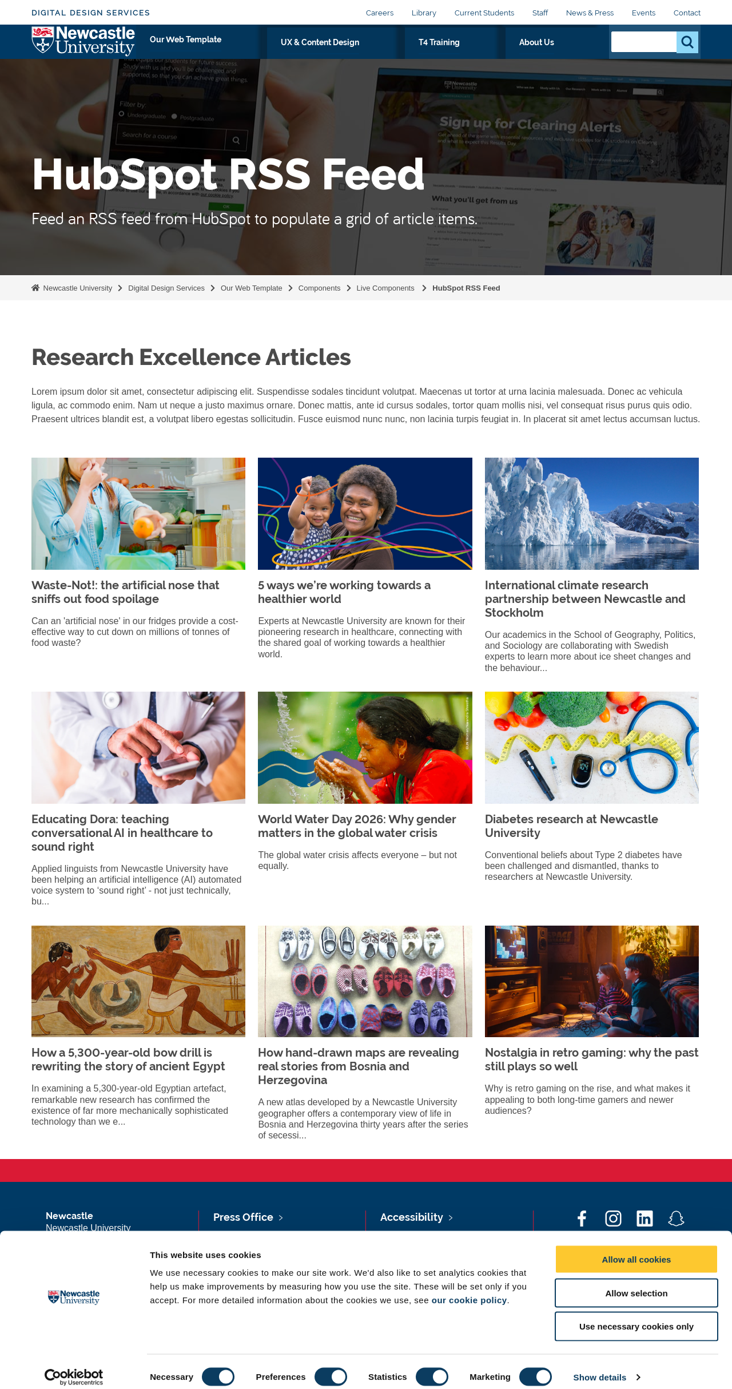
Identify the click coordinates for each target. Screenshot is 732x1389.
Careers (379, 13)
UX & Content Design (420, 55)
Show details (600, 1366)
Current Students (484, 13)
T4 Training (508, 55)
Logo (83, 53)
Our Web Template (314, 55)
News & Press (590, 13)
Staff (540, 13)
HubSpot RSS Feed (466, 288)
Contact (687, 13)
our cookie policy (469, 1289)
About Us (570, 55)
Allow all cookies (636, 1248)
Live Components (387, 288)
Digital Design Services (90, 13)
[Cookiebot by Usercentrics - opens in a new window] (74, 1366)
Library (424, 13)
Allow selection (636, 1282)
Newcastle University (76, 288)
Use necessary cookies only (636, 1316)
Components (320, 288)
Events (643, 13)
